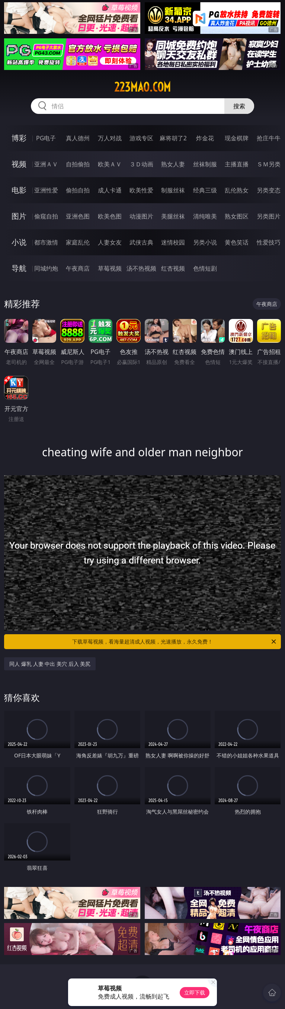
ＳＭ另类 (269, 164)
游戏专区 (141, 138)
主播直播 (237, 164)
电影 (19, 190)
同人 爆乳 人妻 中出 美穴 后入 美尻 (49, 663)
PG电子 (46, 138)
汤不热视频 (141, 268)
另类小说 (205, 242)
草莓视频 (110, 268)
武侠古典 (141, 242)
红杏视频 (173, 268)
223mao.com (142, 87)
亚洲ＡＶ (46, 164)
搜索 (239, 106)
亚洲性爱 (46, 190)
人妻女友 (110, 242)
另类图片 (269, 216)
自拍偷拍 (78, 164)
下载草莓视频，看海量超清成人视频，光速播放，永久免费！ (174, 641)
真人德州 (78, 138)
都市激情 (46, 242)
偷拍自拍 (78, 190)
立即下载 (194, 992)
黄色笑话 (237, 242)
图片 (19, 216)
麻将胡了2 (173, 138)
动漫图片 (141, 216)
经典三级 (205, 190)
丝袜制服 (205, 164)
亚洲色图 (78, 216)
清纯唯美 (205, 216)
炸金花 (205, 138)
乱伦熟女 (237, 190)
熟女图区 (237, 216)
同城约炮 (46, 268)
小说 (19, 242)
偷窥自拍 (46, 216)
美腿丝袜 (173, 216)
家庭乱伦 (78, 242)
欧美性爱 (141, 190)
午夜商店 (78, 268)
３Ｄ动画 (141, 164)
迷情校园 (173, 242)
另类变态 (269, 190)
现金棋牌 (237, 138)
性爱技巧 (269, 242)
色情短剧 (205, 268)
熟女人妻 (173, 164)
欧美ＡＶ (110, 164)
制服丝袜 (173, 190)
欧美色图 (110, 216)
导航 (19, 268)
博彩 (19, 138)
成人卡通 (110, 190)
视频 (19, 164)
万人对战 (110, 138)
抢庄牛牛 (269, 138)
